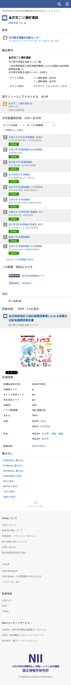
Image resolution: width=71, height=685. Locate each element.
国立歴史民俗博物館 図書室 (23, 224)
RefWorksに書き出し (14, 460)
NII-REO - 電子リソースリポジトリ (20, 640)
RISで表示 (8, 481)
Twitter (5, 611)
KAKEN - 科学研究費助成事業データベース (24, 629)
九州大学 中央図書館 (19, 199)
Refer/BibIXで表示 (12, 476)
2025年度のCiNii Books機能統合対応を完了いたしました (31, 11)
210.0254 (45, 426)
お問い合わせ (9, 547)
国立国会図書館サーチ (33, 275)
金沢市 (45, 438)
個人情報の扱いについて (14, 541)
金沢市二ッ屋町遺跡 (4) (20, 103)
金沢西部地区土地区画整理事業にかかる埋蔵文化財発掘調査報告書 (38, 318)
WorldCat (26, 283)
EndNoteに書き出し (13, 465)
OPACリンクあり (13, 130)
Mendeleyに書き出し (14, 471)
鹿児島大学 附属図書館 (20, 162)
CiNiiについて (9, 525)
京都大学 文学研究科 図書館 (23, 212)
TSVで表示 (9, 491)
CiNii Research (9, 571)
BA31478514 (38, 446)
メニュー (67, 4)
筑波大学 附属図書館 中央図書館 (25, 246)
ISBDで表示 (9, 497)
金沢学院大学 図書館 (19, 174)
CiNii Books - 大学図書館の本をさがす (21, 576)
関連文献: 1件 (16, 23)
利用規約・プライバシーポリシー (19, 536)
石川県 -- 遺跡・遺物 (52, 433)
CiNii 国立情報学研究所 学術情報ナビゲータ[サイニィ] (14, 4)
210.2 (43, 421)
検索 (59, 4)
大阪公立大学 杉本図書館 (22, 137)
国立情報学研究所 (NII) (14, 552)
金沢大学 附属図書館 (19, 187)
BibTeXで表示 (10, 486)
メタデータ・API (11, 582)
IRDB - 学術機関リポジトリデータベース (23, 635)
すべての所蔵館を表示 (22, 259)
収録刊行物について (12, 530)
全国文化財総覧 (16, 110)
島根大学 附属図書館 (19, 237)
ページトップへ (36, 506)
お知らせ (6, 600)
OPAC (14, 144)
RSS (4, 605)
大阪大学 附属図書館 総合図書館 (25, 149)
